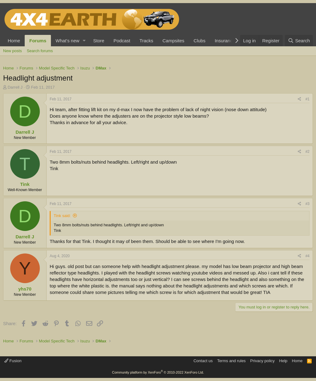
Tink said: (62, 215)
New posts (12, 50)
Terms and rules (231, 360)
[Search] (299, 40)
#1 (308, 99)
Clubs (199, 40)
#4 (308, 256)
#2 (308, 151)
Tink (25, 184)
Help (283, 360)
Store (98, 40)
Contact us (203, 360)
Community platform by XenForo (158, 372)
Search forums (40, 50)
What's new (67, 40)
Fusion (13, 360)
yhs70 (24, 288)
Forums (37, 40)
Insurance (225, 40)
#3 (308, 204)
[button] (84, 40)
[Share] (299, 99)
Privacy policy (262, 360)
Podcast (122, 40)
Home (14, 40)
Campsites (173, 40)
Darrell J (15, 87)
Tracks (146, 40)
